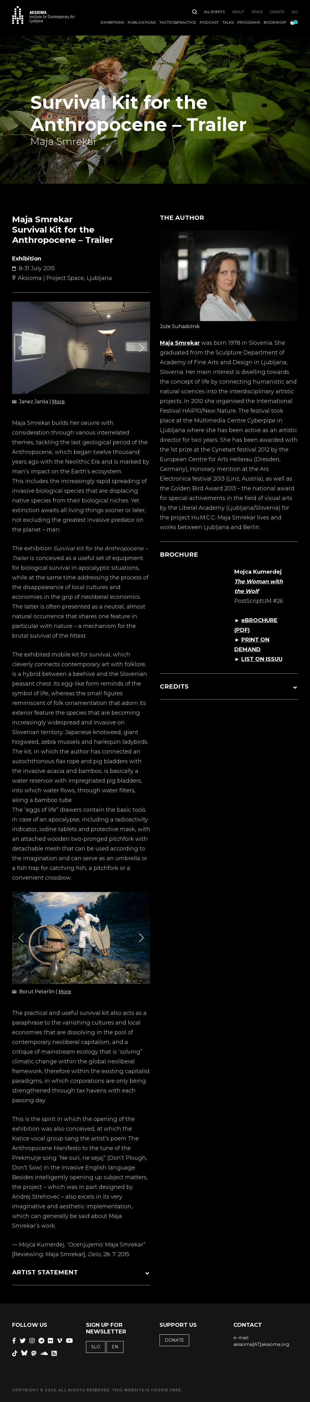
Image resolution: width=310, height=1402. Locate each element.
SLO (295, 12)
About (238, 12)
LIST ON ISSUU (261, 659)
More (58, 401)
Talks (228, 22)
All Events (214, 12)
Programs (248, 22)
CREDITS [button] (174, 686)
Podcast (209, 22)
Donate (277, 12)
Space (257, 12)
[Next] (140, 348)
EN (115, 1347)
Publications (142, 22)
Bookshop (275, 22)
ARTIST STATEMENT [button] (45, 1272)
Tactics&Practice (177, 22)
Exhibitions (112, 22)
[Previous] (21, 348)
